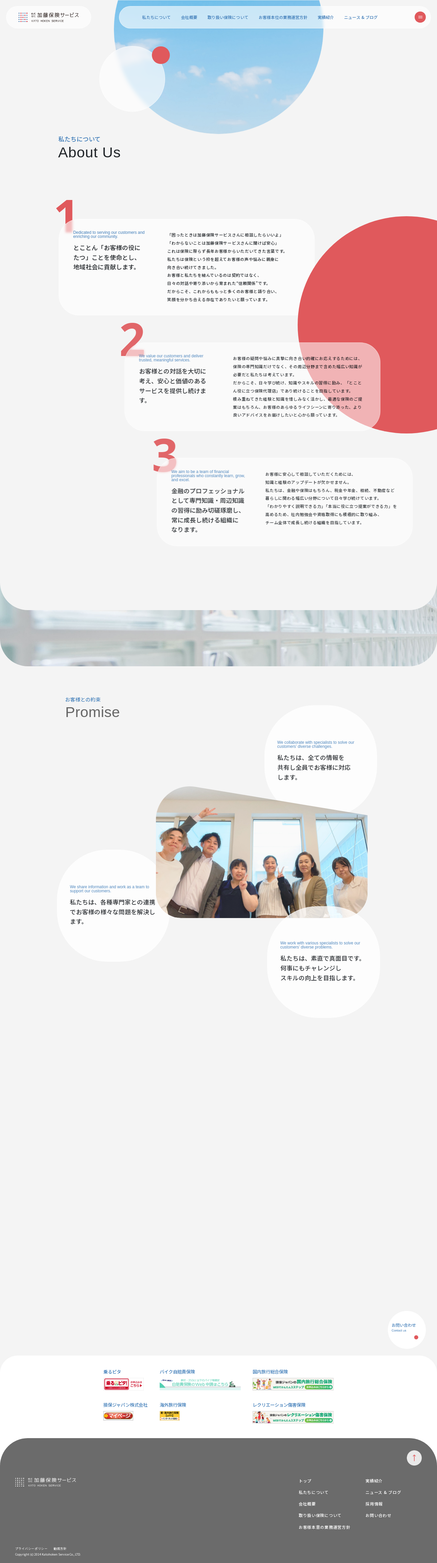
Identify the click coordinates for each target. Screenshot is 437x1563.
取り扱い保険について (228, 17)
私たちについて (156, 17)
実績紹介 (326, 17)
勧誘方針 (60, 1548)
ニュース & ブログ (361, 17)
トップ (305, 1480)
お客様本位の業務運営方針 (283, 17)
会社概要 (189, 17)
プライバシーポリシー (31, 1548)
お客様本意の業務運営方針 (325, 1527)
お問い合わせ (378, 1515)
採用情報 (374, 1503)
